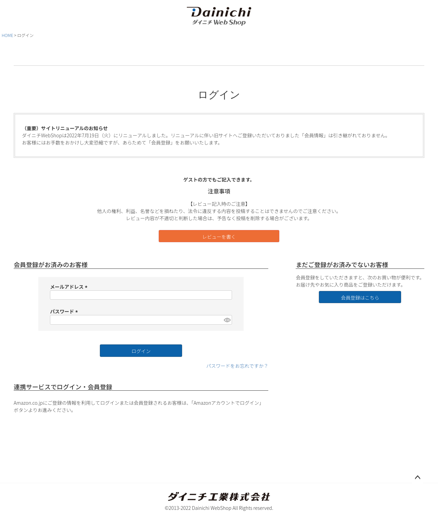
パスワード (65, 311)
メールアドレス (69, 286)
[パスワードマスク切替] (227, 319)
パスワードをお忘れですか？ (237, 365)
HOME (7, 35)
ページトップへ (417, 477)
